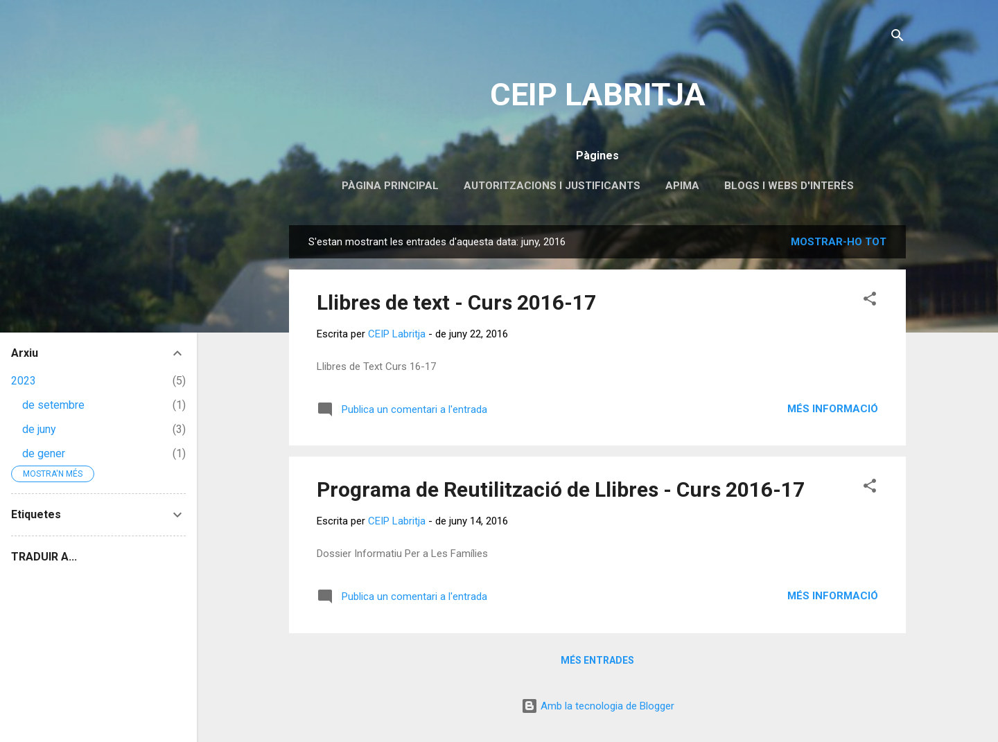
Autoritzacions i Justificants (552, 185)
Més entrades (597, 660)
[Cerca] (897, 38)
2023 (23, 380)
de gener (43, 453)
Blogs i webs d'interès (789, 185)
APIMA (682, 185)
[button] (869, 301)
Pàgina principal (390, 185)
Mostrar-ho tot (838, 242)
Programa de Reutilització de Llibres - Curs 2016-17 (561, 489)
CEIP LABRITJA (598, 94)
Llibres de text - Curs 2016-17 (456, 302)
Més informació (832, 409)
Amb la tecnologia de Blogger (597, 706)
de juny (39, 429)
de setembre (53, 405)
